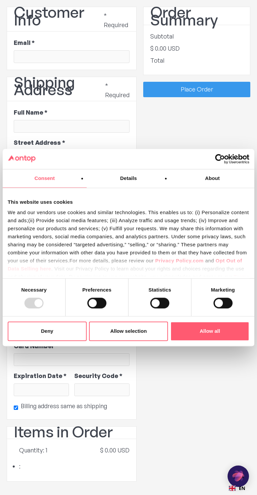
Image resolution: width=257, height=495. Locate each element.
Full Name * (31, 112)
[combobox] (237, 488)
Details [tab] (128, 178)
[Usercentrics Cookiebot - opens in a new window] (220, 159)
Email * (24, 42)
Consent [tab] (44, 178)
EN (237, 488)
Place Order (197, 89)
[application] (238, 476)
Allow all (210, 331)
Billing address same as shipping (64, 406)
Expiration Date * (40, 375)
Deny (47, 331)
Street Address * (39, 142)
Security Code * (98, 375)
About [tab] (212, 178)
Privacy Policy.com (179, 260)
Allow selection (128, 331)
